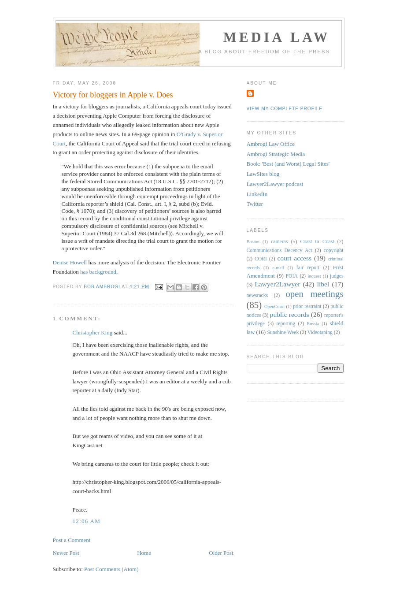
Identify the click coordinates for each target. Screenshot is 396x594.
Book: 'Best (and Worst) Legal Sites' (288, 163)
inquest (314, 276)
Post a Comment (72, 540)
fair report (307, 268)
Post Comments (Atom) (111, 569)
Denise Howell (70, 262)
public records (289, 314)
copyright (334, 250)
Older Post (221, 552)
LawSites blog (263, 174)
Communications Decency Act (279, 250)
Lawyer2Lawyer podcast (275, 184)
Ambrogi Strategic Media (276, 154)
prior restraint (307, 306)
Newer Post (66, 552)
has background (98, 271)
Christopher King (93, 332)
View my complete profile (285, 108)
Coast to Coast (317, 242)
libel (323, 284)
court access (294, 258)
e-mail (278, 267)
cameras (279, 242)
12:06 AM (87, 521)
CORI (261, 259)
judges (337, 276)
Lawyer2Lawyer (277, 284)
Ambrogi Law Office (271, 144)
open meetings (314, 294)
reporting (285, 324)
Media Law (276, 37)
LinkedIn (257, 194)
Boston (253, 241)
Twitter (255, 203)
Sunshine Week (283, 332)
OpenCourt (274, 306)
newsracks (257, 295)
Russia (313, 323)
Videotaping (320, 332)
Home (144, 552)
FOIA (292, 276)
